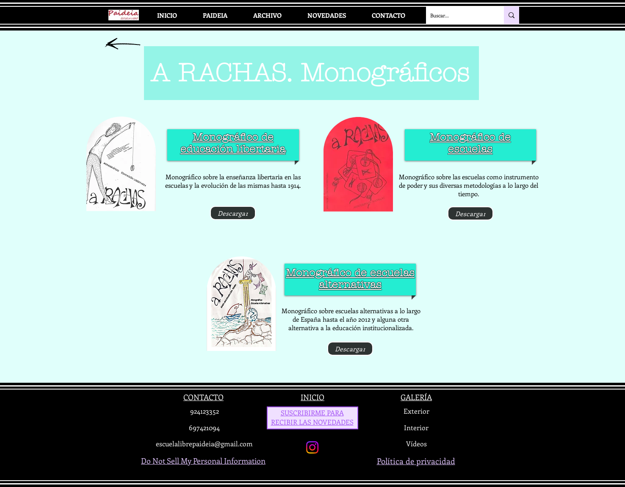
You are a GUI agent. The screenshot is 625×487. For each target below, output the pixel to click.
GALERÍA (416, 397)
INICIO (312, 397)
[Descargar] (233, 213)
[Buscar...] (458, 15)
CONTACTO (203, 397)
